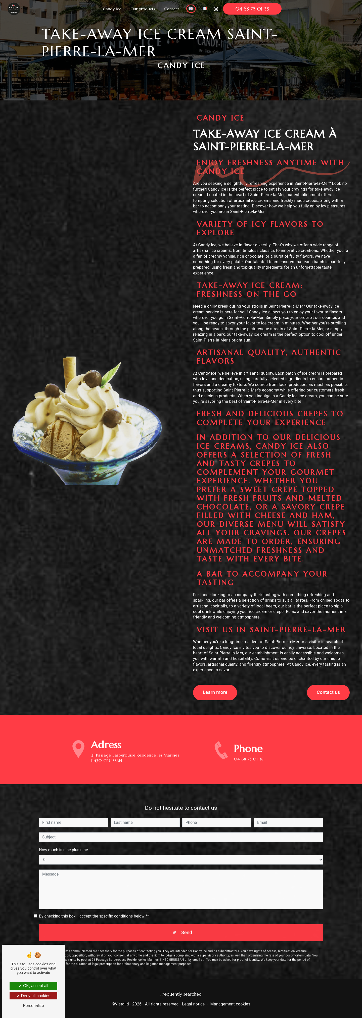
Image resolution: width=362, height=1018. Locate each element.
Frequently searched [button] (181, 993)
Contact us (327, 692)
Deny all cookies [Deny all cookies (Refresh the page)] (33, 996)
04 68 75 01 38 (252, 9)
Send (186, 921)
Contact (171, 8)
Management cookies (230, 1003)
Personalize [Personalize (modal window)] (33, 1005)
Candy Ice (112, 8)
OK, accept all (33, 986)
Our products (142, 8)
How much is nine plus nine (63, 838)
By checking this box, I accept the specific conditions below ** (94, 905)
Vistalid (122, 1003)
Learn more (215, 692)
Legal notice (193, 1003)
